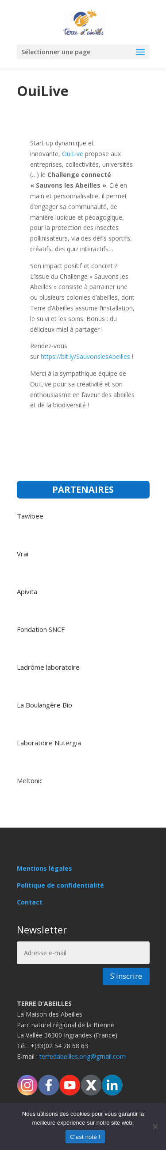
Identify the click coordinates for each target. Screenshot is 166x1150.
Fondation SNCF (41, 629)
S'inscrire (126, 976)
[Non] (155, 1126)
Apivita (27, 591)
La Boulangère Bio (44, 704)
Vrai (22, 553)
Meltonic (29, 780)
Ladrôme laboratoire (48, 667)
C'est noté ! (85, 1137)
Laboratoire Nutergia (49, 742)
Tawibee (30, 515)
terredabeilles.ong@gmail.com (82, 1056)
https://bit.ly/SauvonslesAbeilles (85, 356)
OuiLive (73, 153)
